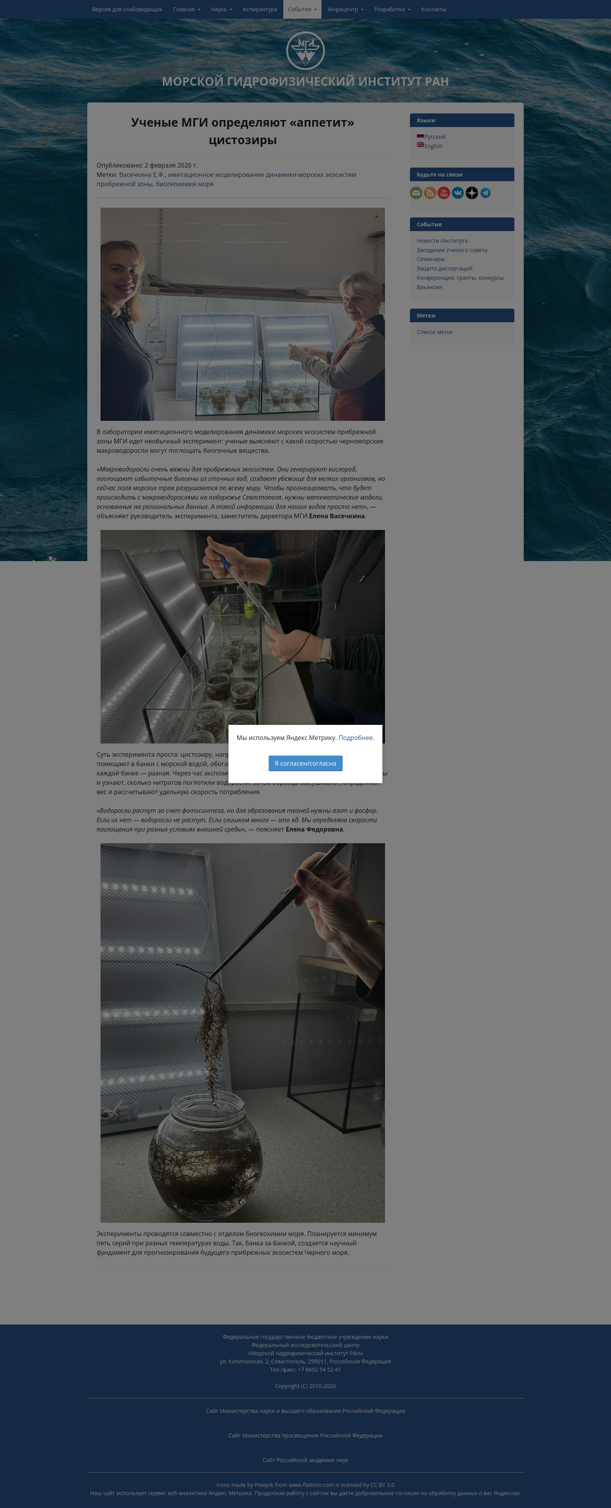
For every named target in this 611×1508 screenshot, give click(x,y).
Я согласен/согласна (305, 763)
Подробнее (356, 737)
